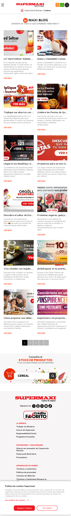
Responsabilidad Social (26, 433)
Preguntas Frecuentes (25, 437)
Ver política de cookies (15, 500)
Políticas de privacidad (26, 472)
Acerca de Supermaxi (25, 430)
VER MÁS (8, 78)
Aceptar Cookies (24, 508)
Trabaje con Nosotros (25, 427)
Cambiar (47, 10)
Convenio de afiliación (25, 476)
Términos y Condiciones (26, 469)
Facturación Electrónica (26, 454)
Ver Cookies (47, 508)
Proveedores (21, 457)
